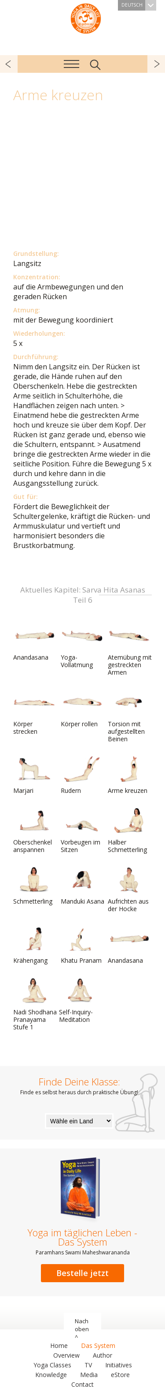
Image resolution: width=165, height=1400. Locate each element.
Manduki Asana (82, 886)
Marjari (34, 775)
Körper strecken (34, 712)
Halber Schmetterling (129, 830)
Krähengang (34, 945)
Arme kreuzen (129, 775)
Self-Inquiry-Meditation (80, 1000)
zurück (9, 64)
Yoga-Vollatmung (82, 646)
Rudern (82, 775)
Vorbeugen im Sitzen (82, 830)
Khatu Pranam (82, 945)
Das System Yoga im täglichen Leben (85, 17)
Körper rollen (82, 708)
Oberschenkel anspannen (34, 830)
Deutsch (138, 5)
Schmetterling (34, 886)
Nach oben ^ (82, 1329)
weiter (156, 64)
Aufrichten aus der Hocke (129, 890)
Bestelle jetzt (82, 1273)
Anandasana (34, 642)
